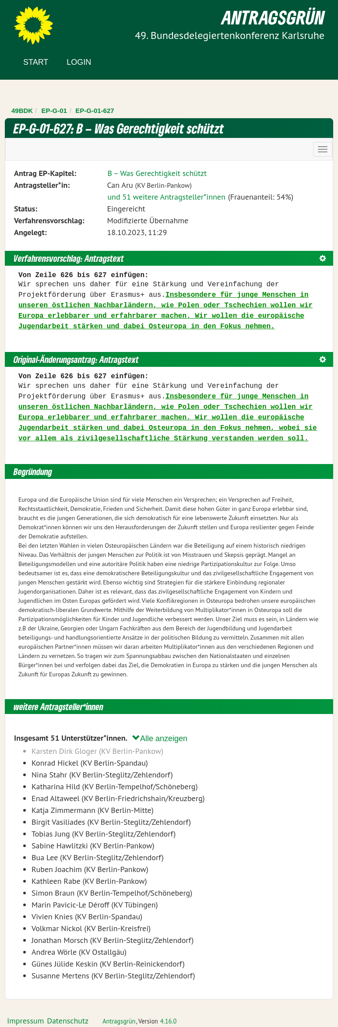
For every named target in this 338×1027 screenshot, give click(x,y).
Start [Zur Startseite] (35, 62)
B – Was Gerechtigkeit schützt (157, 173)
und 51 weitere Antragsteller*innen (166, 197)
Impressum (25, 1021)
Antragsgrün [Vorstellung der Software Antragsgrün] (118, 1021)
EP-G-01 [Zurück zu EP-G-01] (54, 110)
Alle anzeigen (159, 738)
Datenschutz (67, 1021)
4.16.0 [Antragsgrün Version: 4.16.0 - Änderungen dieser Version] (168, 1021)
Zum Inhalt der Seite (39, 22)
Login (79, 62)
